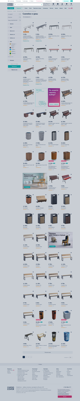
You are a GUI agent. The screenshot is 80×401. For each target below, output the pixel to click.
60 (70, 357)
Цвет (11, 41)
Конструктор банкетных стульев (23, 370)
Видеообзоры (58, 371)
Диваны (61, 8)
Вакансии (68, 374)
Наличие (11, 23)
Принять (64, 396)
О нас (68, 370)
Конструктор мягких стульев (23, 371)
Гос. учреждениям (46, 371)
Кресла (56, 8)
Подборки (9, 372)
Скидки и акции (10, 370)
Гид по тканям (34, 379)
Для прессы (45, 378)
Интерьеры (58, 374)
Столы (30, 8)
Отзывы (57, 370)
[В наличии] (19, 17)
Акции (69, 8)
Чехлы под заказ (20, 376)
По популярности (26, 16)
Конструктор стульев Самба (22, 374)
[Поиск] (28, 4)
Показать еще (10, 56)
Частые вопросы (35, 375)
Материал (12, 60)
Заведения (18, 8)
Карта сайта (34, 378)
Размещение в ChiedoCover (48, 372)
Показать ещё (48, 352)
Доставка (26, 1)
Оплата (33, 372)
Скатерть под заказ (21, 375)
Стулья (26, 8)
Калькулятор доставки (36, 371)
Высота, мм (12, 30)
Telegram (53, 5)
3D (71, 1)
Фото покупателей (59, 375)
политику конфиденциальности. (63, 394)
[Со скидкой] (19, 14)
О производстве (70, 375)
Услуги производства (47, 374)
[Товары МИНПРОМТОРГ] (19, 20)
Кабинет (62, 5)
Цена (11, 27)
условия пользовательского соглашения (63, 393)
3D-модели (45, 379)
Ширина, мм (12, 34)
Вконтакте (58, 5)
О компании (11, 1)
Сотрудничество (46, 370)
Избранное (67, 5)
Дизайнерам (66, 1)
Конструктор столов (21, 372)
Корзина (71, 5)
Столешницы (45, 8)
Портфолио (58, 372)
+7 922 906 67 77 (46, 3)
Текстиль (51, 8)
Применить (14, 66)
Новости (68, 372)
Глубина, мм (12, 38)
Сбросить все (14, 69)
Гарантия (33, 374)
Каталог (11, 8)
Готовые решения (46, 376)
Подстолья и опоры (37, 8)
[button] (15, 4)
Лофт (65, 8)
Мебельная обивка (21, 379)
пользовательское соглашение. (45, 390)
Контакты (19, 1)
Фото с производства (60, 376)
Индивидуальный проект (22, 380)
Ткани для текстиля (21, 378)
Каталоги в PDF (35, 376)
